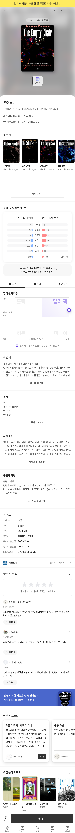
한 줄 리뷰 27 (37, 574)
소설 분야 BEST (37, 773)
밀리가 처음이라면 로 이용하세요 (37, 4)
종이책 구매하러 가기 (61, 562)
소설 (23, 121)
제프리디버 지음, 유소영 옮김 (18, 116)
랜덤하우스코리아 (11, 121)
